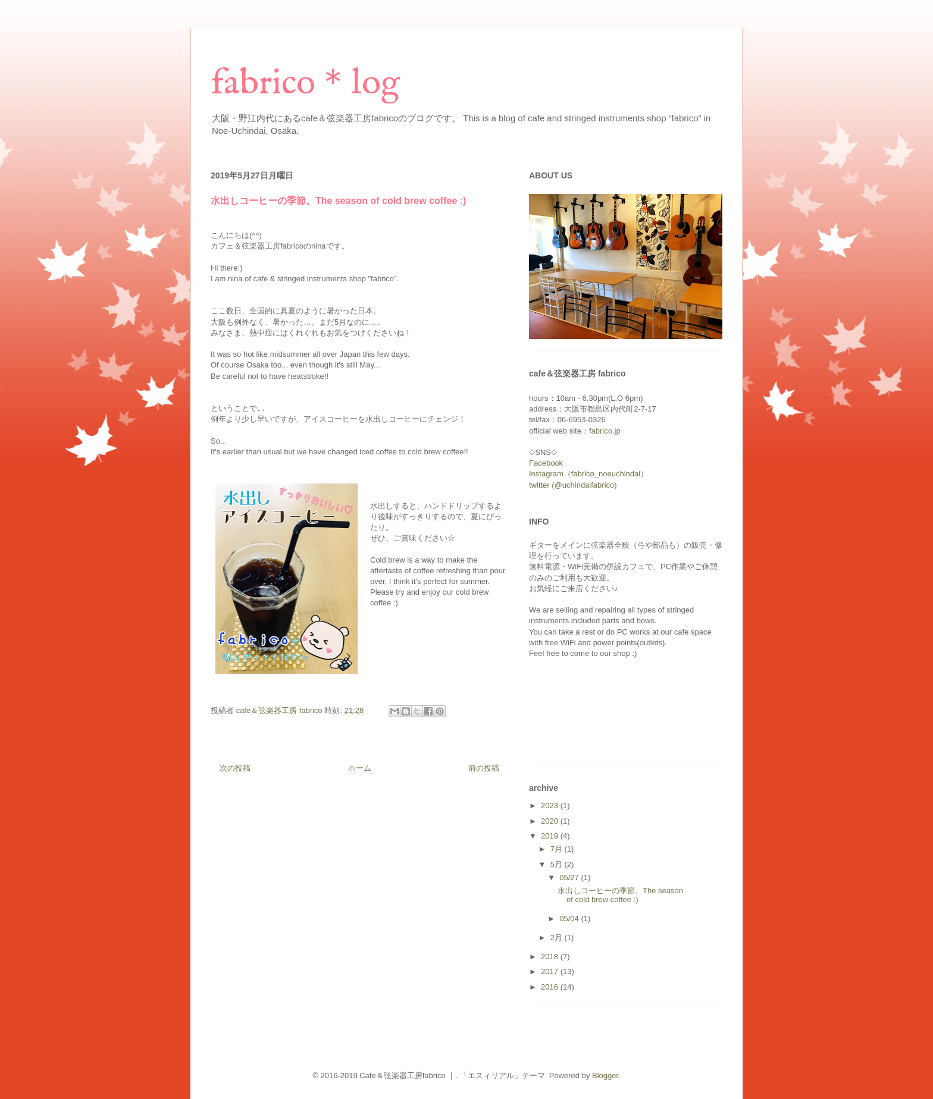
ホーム (359, 768)
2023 (551, 805)
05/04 (570, 918)
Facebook (546, 463)
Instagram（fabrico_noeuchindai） (588, 473)
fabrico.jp (605, 430)
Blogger (605, 1075)
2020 (551, 821)
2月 (557, 937)
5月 (557, 864)
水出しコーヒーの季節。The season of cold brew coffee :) (620, 895)
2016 (551, 986)
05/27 (570, 877)
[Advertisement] (427, 149)
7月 (557, 848)
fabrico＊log (305, 83)
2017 (551, 971)
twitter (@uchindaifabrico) (573, 485)
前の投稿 (483, 768)
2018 (551, 956)
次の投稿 (235, 768)
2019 (551, 835)
